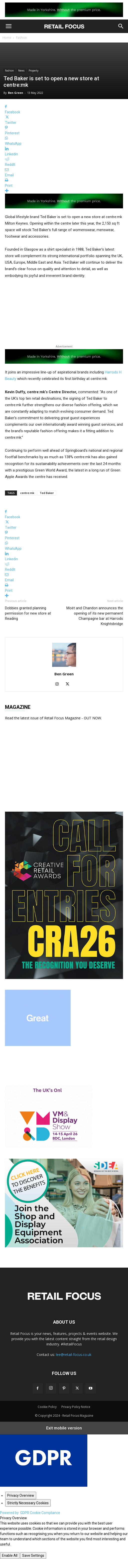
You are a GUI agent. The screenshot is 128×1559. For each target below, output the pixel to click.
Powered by (30, 1513)
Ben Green (15, 93)
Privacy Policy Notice (75, 1407)
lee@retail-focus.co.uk (73, 1354)
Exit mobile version (64, 1428)
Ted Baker (47, 493)
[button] (8, 26)
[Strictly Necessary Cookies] (28, 1503)
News (21, 70)
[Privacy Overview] (20, 1495)
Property (33, 70)
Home (6, 38)
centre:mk (27, 493)
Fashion (21, 38)
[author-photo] (64, 667)
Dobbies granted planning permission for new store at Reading (28, 613)
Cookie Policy (47, 1407)
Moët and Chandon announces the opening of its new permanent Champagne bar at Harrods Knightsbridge (94, 616)
